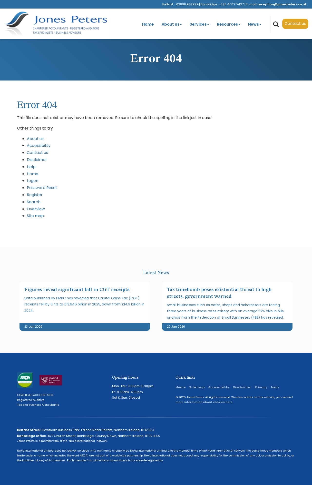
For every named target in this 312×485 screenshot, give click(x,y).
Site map (35, 216)
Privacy (261, 387)
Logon (32, 180)
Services (199, 24)
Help (31, 167)
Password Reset (42, 188)
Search (33, 202)
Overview (36, 209)
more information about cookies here (204, 402)
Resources (228, 24)
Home (148, 24)
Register (35, 195)
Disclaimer (37, 159)
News (254, 24)
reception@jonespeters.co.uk (282, 4)
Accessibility (38, 145)
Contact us (295, 23)
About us (172, 24)
